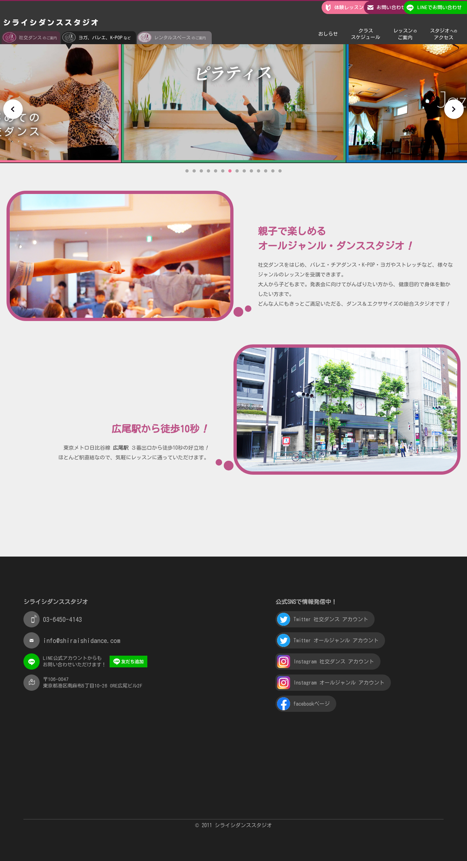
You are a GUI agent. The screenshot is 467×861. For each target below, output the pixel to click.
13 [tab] (272, 171)
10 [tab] (251, 171)
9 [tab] (244, 171)
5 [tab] (215, 171)
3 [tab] (201, 171)
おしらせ (328, 25)
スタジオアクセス (443, 26)
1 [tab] (187, 171)
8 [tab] (237, 171)
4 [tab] (208, 171)
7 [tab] (230, 171)
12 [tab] (265, 171)
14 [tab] (280, 171)
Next (454, 109)
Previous (13, 109)
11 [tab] (258, 171)
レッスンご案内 (405, 26)
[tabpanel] (234, 99)
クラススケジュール (365, 25)
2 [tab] (194, 171)
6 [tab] (222, 171)
